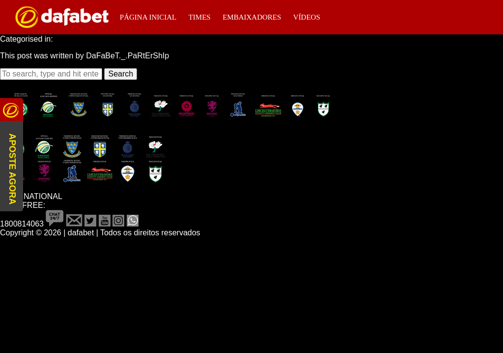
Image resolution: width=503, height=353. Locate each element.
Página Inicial (148, 17)
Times (200, 17)
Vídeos (306, 17)
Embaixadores (252, 17)
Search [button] (120, 74)
